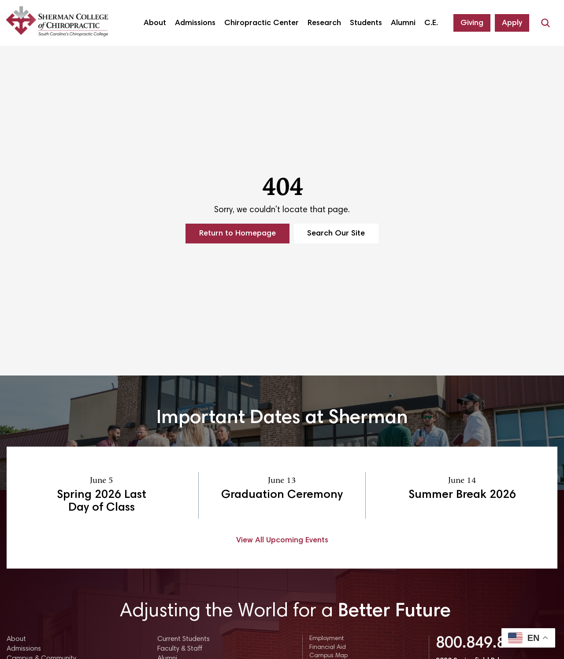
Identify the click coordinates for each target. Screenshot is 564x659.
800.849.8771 (484, 644)
